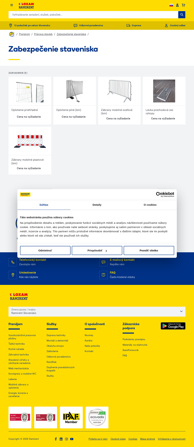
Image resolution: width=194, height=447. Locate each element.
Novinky (89, 335)
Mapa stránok (147, 439)
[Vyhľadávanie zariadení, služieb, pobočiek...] (181, 14)
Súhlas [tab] (44, 204)
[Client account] (177, 5)
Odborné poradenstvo (59, 356)
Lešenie (13, 379)
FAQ (125, 355)
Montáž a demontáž (57, 340)
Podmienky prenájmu (134, 339)
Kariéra (88, 340)
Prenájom (24, 34)
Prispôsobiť (97, 250)
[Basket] (183, 5)
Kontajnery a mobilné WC (22, 373)
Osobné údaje (118, 439)
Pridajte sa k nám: (98, 439)
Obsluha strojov (55, 346)
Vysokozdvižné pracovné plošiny (22, 337)
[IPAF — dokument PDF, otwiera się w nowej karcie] (71, 417)
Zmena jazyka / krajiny (23, 309)
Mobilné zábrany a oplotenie (18, 386)
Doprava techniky (56, 335)
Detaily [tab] (97, 204)
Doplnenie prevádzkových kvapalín (61, 369)
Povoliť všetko (149, 250)
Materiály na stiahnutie (135, 345)
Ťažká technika (17, 343)
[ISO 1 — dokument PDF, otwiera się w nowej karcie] (20, 417)
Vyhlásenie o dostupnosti (171, 439)
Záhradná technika (19, 354)
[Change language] (171, 5)
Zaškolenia (52, 351)
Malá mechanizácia (19, 368)
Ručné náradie (16, 349)
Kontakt (89, 351)
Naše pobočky (92, 346)
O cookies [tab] (150, 204)
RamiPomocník (131, 350)
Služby (50, 376)
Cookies (132, 439)
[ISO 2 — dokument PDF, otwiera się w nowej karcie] (45, 417)
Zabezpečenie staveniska (71, 34)
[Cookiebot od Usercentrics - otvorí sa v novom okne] (158, 194)
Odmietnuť (45, 250)
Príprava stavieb (43, 34)
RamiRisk (52, 362)
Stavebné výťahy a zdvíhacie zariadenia (19, 361)
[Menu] (12, 5)
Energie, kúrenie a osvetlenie (18, 395)
